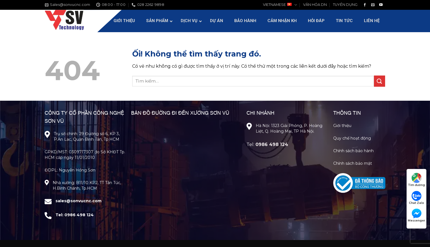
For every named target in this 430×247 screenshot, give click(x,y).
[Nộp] (379, 81)
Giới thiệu (342, 125)
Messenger (416, 215)
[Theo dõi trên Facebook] (365, 5)
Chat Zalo (416, 198)
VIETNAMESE (280, 5)
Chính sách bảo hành (353, 150)
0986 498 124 (79, 214)
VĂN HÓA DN (315, 5)
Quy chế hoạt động (352, 138)
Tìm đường (416, 180)
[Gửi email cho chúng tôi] (373, 5)
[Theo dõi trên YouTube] (381, 5)
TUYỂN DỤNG (345, 5)
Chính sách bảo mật (352, 163)
